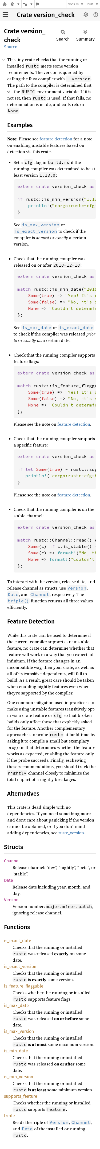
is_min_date (16, 1050)
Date (8, 880)
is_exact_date (17, 940)
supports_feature (20, 1096)
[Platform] (28, 4)
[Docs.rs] (4, 4)
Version (11, 899)
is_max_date (16, 1005)
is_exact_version (20, 966)
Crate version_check (46, 15)
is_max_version (19, 1031)
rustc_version (71, 833)
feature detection (55, 139)
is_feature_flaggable (23, 986)
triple (9, 1115)
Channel (12, 860)
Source (10, 46)
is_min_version (18, 1076)
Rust (90, 4)
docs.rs (73, 4)
